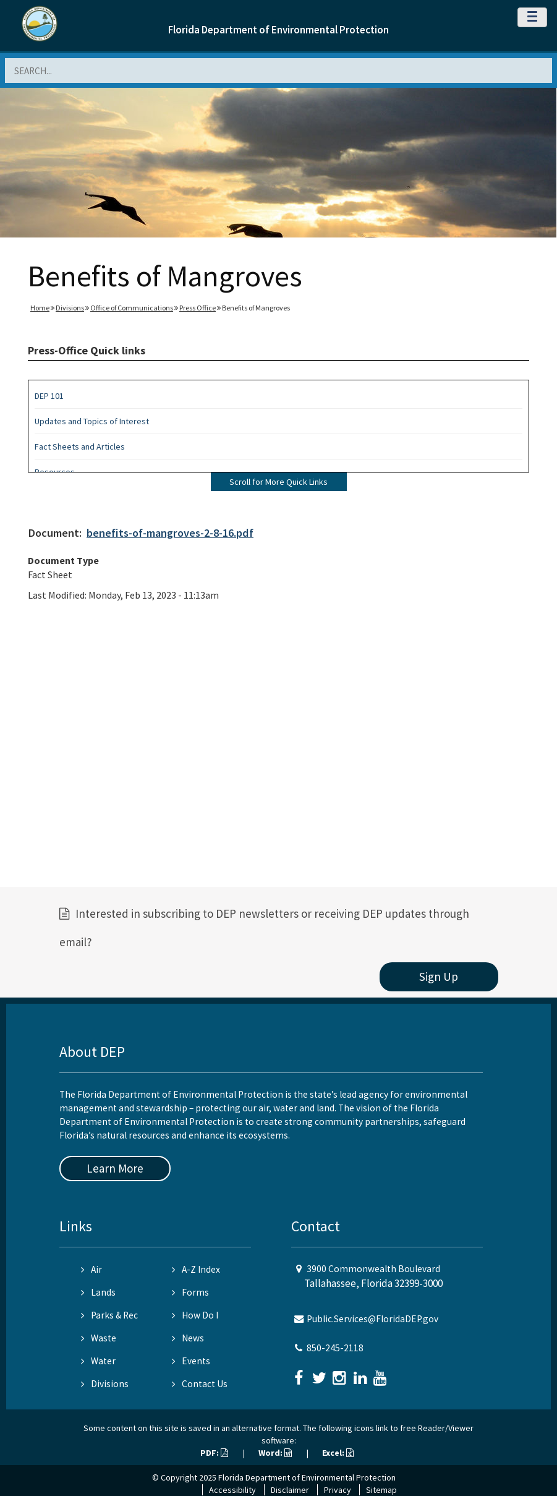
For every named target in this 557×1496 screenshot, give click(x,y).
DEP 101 (49, 395)
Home (39, 307)
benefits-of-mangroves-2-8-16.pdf (170, 533)
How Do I (195, 1315)
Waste (98, 1338)
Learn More (115, 1168)
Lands (98, 1292)
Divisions (70, 307)
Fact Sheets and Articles (80, 446)
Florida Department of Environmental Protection (278, 29)
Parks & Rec (109, 1315)
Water (98, 1361)
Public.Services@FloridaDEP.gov (372, 1319)
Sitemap (381, 1489)
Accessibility (232, 1489)
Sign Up (438, 976)
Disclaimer (290, 1489)
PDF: (214, 1452)
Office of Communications (131, 307)
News (188, 1338)
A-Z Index (196, 1269)
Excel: (338, 1452)
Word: (275, 1452)
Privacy (337, 1489)
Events (191, 1361)
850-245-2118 (335, 1348)
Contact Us (199, 1384)
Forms (190, 1292)
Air (91, 1269)
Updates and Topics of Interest (92, 421)
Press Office (197, 307)
